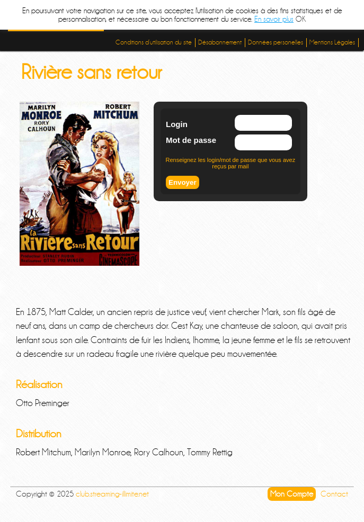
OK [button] (301, 19)
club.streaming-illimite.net (112, 494)
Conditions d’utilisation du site (154, 42)
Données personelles (275, 42)
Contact (334, 494)
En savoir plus (274, 19)
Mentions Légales (332, 42)
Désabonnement (220, 42)
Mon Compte (291, 494)
